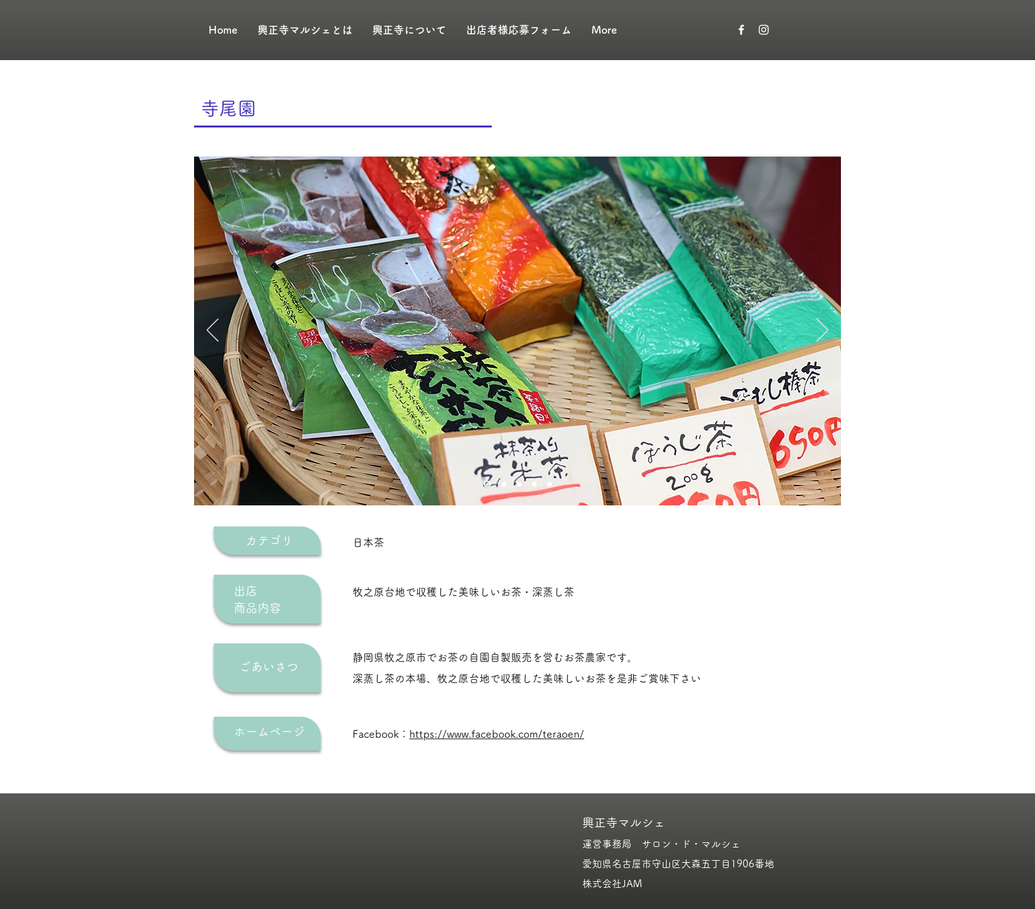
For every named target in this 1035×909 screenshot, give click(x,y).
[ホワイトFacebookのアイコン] (741, 29)
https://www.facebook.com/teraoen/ (496, 734)
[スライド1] (487, 484)
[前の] (212, 331)
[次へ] (822, 331)
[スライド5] (549, 484)
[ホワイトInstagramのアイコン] (763, 29)
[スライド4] (534, 484)
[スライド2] (504, 484)
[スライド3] (519, 484)
